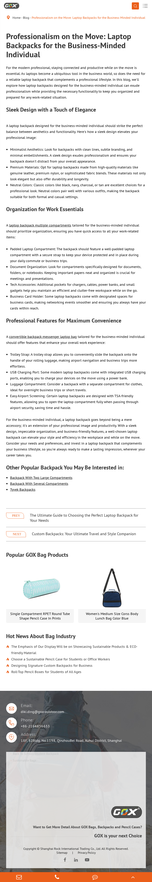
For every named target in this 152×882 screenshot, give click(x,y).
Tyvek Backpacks (22, 489)
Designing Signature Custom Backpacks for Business (49, 665)
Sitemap (61, 853)
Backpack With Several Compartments (39, 483)
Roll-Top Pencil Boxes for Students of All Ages (43, 672)
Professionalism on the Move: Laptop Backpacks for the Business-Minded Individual (88, 18)
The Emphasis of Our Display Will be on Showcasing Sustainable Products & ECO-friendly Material (71, 649)
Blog (26, 18)
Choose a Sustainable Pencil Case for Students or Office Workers (58, 659)
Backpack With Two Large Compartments (41, 477)
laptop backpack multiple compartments (40, 225)
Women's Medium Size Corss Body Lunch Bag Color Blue (112, 616)
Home (16, 18)
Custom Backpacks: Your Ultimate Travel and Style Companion (84, 533)
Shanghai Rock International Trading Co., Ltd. (70, 849)
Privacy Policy (87, 853)
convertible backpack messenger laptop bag (43, 336)
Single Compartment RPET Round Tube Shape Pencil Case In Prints (40, 616)
